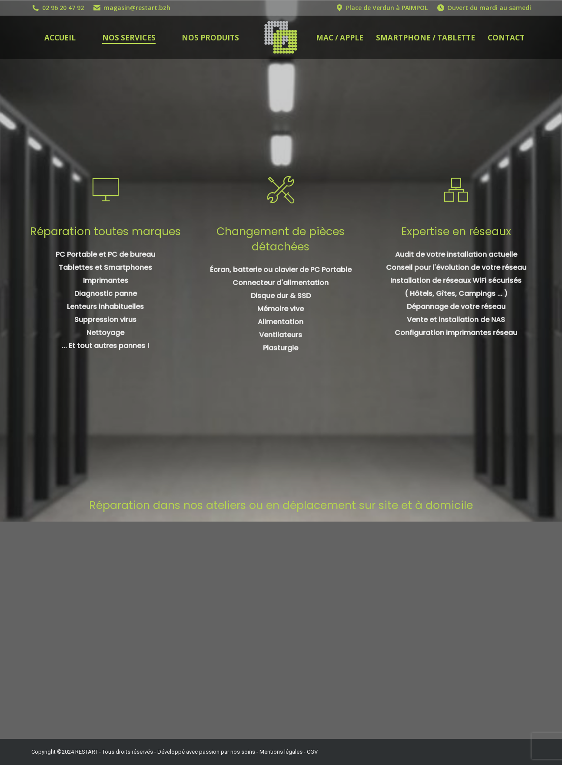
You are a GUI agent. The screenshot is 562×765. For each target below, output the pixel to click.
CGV (312, 751)
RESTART (86, 751)
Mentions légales (281, 751)
